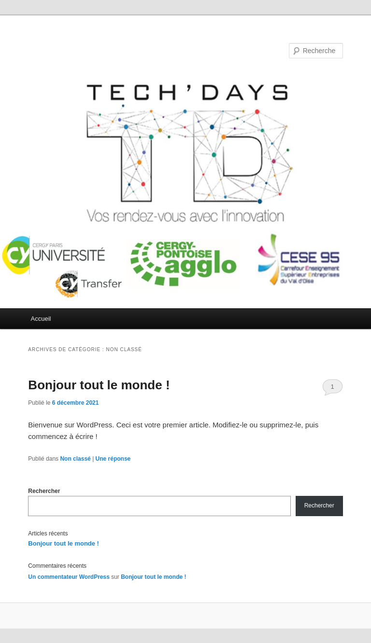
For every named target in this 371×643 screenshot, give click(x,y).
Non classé (75, 458)
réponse (113, 458)
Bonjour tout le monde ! (99, 385)
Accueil (41, 318)
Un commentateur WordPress (69, 577)
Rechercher (44, 491)
